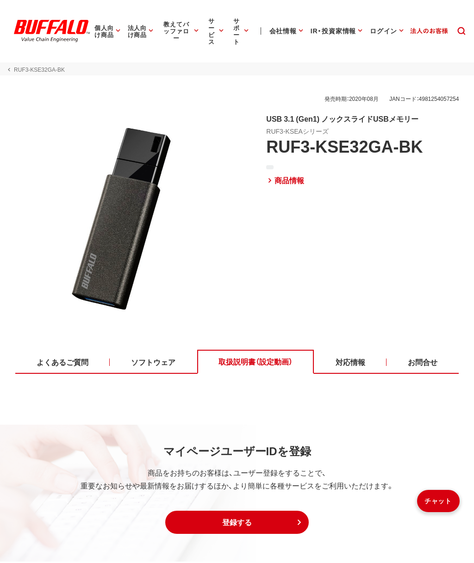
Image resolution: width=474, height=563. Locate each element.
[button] (237, 523)
